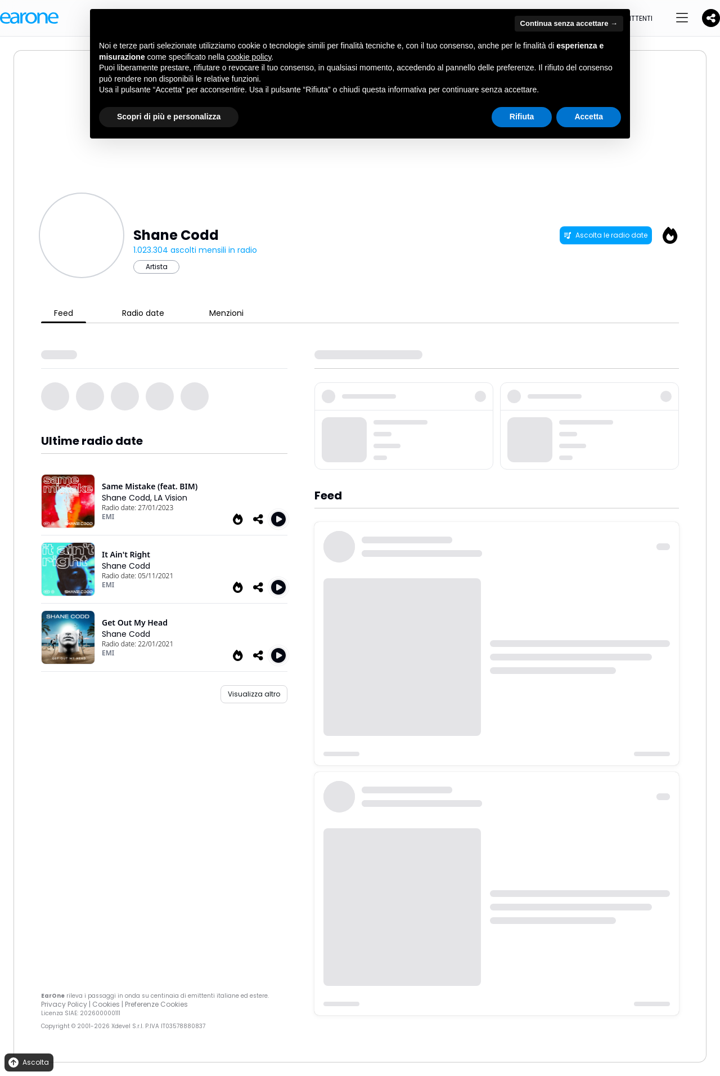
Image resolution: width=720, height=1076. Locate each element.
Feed (63, 313)
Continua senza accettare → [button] (569, 23)
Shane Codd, (128, 497)
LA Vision (170, 497)
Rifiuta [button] (522, 116)
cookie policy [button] (249, 56)
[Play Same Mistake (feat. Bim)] (278, 519)
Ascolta (28, 1063)
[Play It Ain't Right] (278, 587)
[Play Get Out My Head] (278, 655)
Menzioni (226, 313)
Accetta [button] (588, 116)
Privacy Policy (64, 1004)
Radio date (143, 313)
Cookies (106, 1004)
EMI (108, 516)
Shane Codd (126, 566)
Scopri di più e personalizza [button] (168, 116)
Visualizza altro (254, 694)
